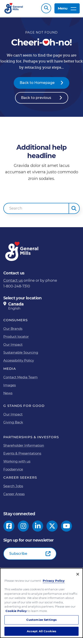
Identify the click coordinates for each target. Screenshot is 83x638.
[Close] (78, 576)
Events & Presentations (22, 453)
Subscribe (18, 553)
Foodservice (13, 469)
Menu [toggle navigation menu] (67, 8)
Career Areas (14, 494)
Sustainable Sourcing (20, 352)
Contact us (13, 280)
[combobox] (36, 208)
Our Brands (12, 329)
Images (9, 385)
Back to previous (36, 98)
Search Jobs (13, 486)
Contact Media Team (20, 377)
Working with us (16, 461)
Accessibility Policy (18, 360)
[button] (74, 208)
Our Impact (13, 344)
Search (46, 8)
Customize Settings (41, 622)
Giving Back (13, 422)
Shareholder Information (23, 445)
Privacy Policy (54, 583)
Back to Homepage (37, 83)
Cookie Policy (16, 613)
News (7, 393)
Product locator (16, 336)
